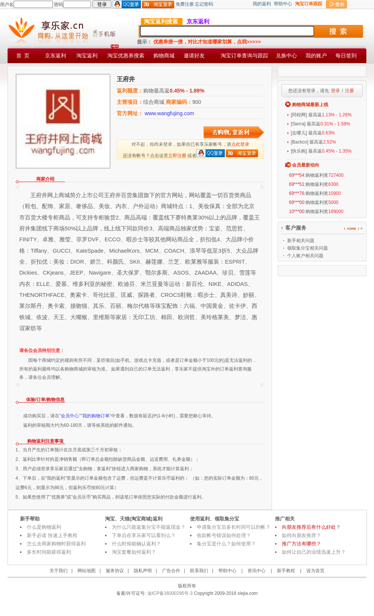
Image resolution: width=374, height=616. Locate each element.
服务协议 (115, 570)
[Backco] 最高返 (313, 142)
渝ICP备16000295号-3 (169, 593)
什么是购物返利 (44, 527)
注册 (349, 90)
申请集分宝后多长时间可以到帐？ (233, 527)
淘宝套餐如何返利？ (134, 552)
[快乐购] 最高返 (321, 151)
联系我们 (199, 570)
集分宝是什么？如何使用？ (226, 544)
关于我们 (58, 570)
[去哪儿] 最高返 (313, 133)
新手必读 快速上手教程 (52, 535)
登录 (335, 90)
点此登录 (240, 144)
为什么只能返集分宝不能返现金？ (148, 527)
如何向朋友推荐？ (301, 535)
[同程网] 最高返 (321, 114)
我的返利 (262, 3)
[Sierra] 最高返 (320, 124)
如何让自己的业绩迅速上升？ (314, 552)
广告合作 (171, 570)
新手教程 (286, 570)
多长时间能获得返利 (49, 552)
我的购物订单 (96, 415)
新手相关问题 (300, 240)
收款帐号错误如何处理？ (224, 535)
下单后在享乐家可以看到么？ (144, 535)
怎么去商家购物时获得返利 (56, 544)
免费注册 (185, 4)
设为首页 (315, 570)
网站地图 (86, 570)
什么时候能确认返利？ (136, 544)
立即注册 (177, 155)
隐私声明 (143, 570)
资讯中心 (256, 570)
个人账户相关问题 (305, 255)
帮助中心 (283, 3)
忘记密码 (204, 4)
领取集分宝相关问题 (307, 248)
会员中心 (70, 415)
